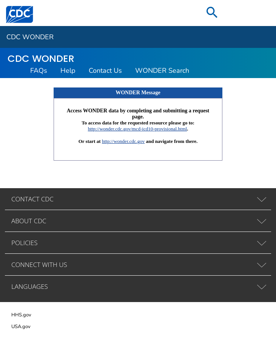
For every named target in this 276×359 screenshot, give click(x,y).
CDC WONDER (30, 36)
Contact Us (105, 70)
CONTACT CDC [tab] (32, 199)
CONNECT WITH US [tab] (39, 264)
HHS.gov (21, 314)
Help (68, 70)
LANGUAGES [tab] (29, 286)
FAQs (38, 70)
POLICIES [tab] (24, 242)
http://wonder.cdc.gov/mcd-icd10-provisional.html (137, 129)
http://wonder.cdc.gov (123, 141)
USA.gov (21, 326)
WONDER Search (162, 70)
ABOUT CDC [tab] (28, 220)
